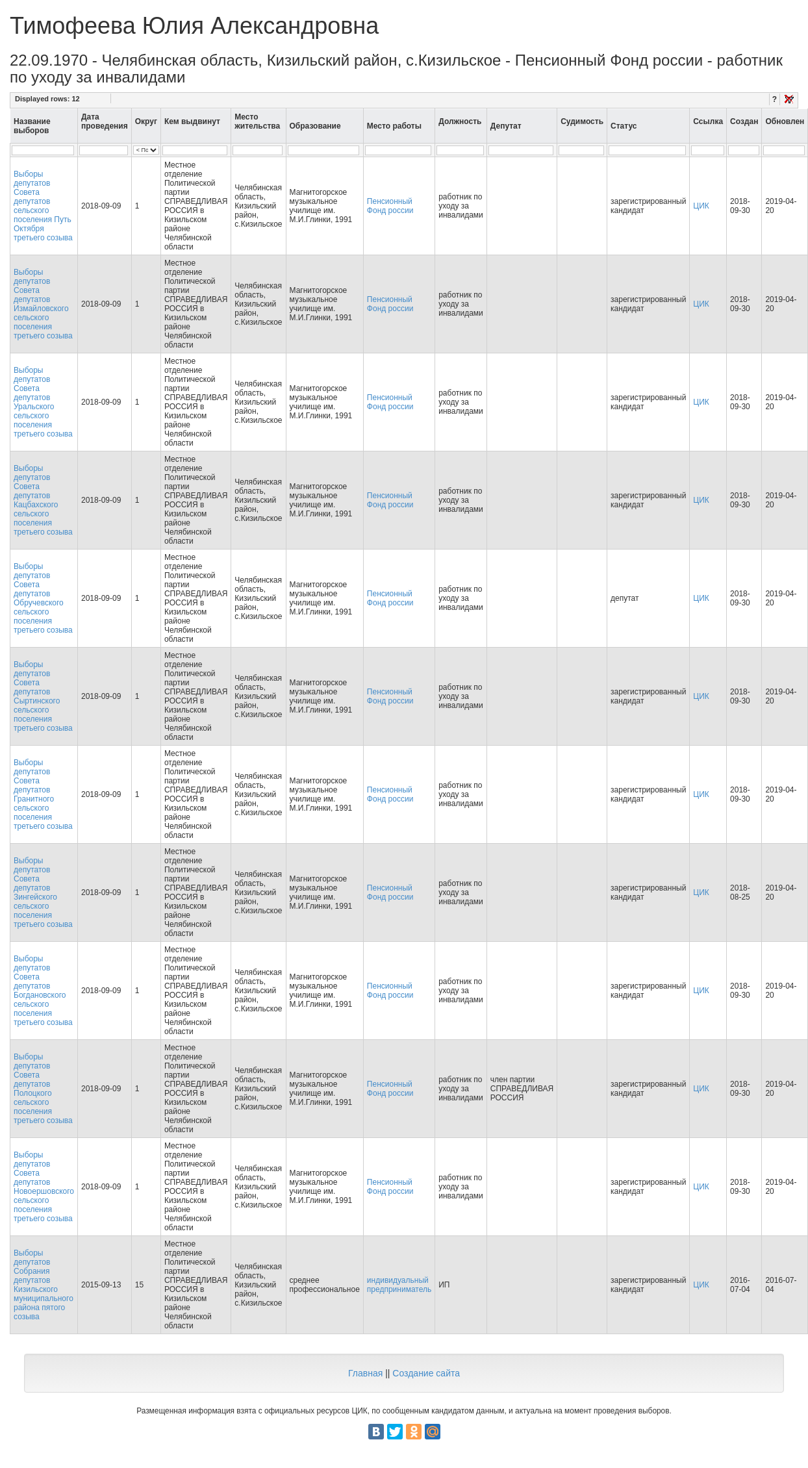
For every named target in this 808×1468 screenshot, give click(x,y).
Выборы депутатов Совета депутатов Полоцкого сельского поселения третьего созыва (43, 1088)
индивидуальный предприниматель (399, 1285)
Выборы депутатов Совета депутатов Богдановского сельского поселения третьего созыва (43, 990)
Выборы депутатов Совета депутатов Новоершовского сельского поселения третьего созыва (44, 1186)
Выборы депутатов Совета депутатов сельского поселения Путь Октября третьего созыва (43, 206)
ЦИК (701, 205)
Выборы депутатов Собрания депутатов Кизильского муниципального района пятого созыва (43, 1284)
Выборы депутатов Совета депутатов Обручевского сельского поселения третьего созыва (43, 598)
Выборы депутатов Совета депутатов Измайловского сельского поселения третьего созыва (43, 304)
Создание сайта (426, 1373)
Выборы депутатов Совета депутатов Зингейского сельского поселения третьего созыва (43, 892)
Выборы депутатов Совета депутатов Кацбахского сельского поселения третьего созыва (43, 500)
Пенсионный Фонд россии (390, 206)
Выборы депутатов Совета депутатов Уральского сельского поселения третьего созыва (43, 402)
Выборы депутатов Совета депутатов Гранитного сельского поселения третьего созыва (43, 794)
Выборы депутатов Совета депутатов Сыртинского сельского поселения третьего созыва (43, 696)
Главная (365, 1373)
